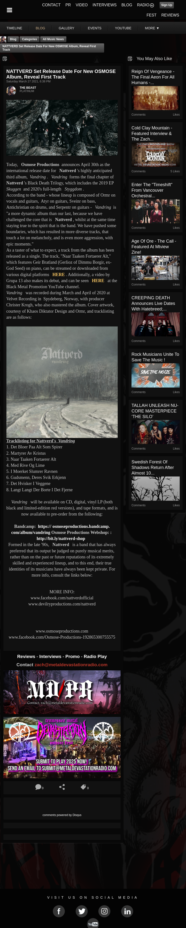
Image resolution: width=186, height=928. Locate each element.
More (152, 28)
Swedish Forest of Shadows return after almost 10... (153, 468)
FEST (151, 15)
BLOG (127, 5)
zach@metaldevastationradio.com (71, 664)
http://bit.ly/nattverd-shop (61, 538)
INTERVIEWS (104, 5)
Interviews (50, 656)
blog (40, 28)
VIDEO (82, 5)
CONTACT (51, 5)
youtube (123, 28)
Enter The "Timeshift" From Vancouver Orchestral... (152, 190)
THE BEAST (28, 87)
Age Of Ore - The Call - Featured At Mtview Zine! (154, 247)
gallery (66, 28)
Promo (73, 656)
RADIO (143, 5)
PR (68, 5)
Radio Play (95, 656)
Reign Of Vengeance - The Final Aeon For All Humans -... (153, 77)
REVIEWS (170, 15)
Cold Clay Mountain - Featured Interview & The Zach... (152, 134)
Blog (13, 39)
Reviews (27, 656)
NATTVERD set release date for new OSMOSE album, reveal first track (49, 48)
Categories (29, 39)
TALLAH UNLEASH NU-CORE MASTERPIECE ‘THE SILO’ (155, 411)
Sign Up (166, 5)
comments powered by (62, 815)
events (94, 28)
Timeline (14, 28)
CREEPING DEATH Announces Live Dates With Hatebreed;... (153, 303)
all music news (53, 39)
